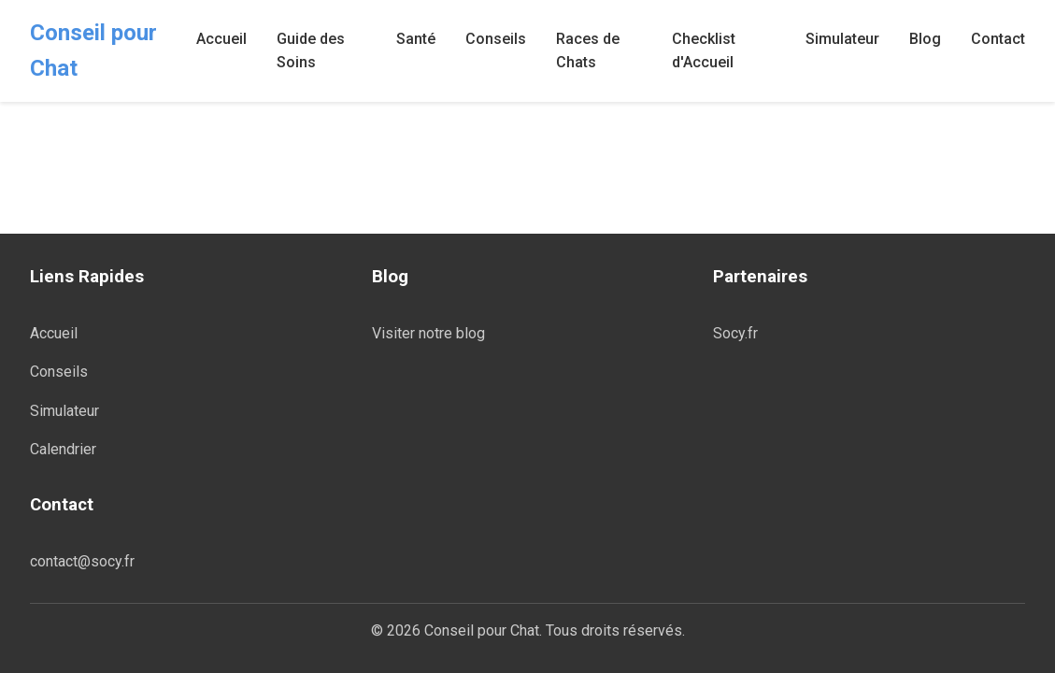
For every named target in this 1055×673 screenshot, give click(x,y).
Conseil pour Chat (93, 50)
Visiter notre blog (428, 333)
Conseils (495, 39)
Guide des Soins (311, 51)
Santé (415, 39)
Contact (998, 39)
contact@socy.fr (82, 561)
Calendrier (63, 449)
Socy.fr (735, 333)
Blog (925, 39)
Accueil (221, 39)
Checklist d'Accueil (703, 51)
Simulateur (842, 39)
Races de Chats (588, 51)
